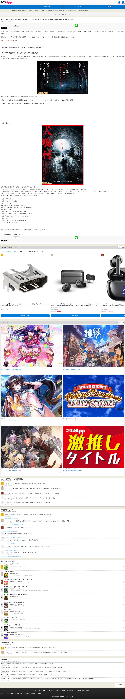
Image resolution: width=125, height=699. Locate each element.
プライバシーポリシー (60, 690)
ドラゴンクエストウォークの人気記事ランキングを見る (13, 524)
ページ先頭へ (120, 685)
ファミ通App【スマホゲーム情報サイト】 (18, 10)
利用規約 (45, 690)
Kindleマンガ (22, 251)
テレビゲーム (43, 251)
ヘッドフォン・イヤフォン (9, 251)
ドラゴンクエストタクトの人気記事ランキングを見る (13, 550)
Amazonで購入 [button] (25, 315)
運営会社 (51, 690)
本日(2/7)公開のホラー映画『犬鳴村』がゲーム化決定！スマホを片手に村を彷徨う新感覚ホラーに (64, 10)
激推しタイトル (66, 14)
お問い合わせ (38, 690)
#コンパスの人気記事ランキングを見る (10, 518)
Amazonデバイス (33, 251)
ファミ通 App (6, 2)
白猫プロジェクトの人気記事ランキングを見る (12, 537)
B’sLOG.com (85, 690)
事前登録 (57, 14)
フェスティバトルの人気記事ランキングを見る (12, 543)
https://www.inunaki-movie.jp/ (18, 220)
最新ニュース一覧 (34, 10)
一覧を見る (121, 247)
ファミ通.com (77, 690)
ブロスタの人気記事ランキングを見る (10, 531)
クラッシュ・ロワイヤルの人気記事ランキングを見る (13, 556)
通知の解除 (70, 690)
